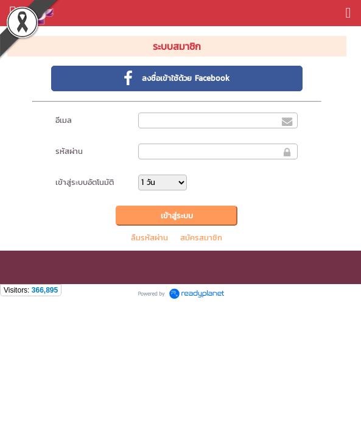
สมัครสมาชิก (201, 237)
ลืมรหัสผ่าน (149, 237)
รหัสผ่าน (69, 151)
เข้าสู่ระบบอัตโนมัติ (84, 182)
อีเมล (63, 120)
